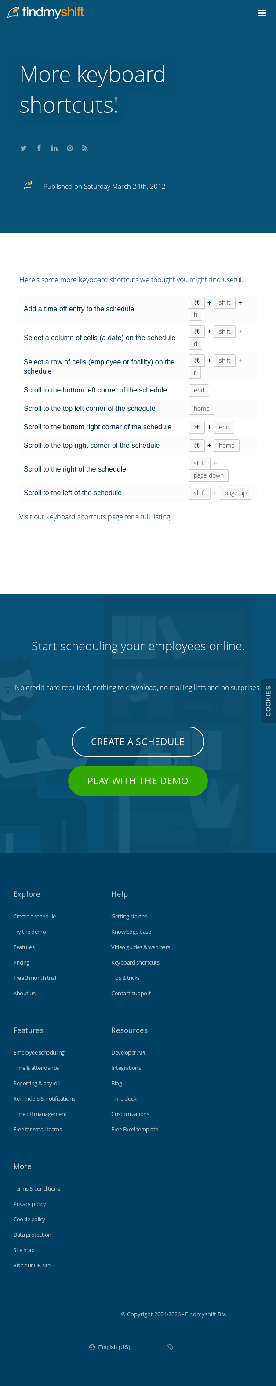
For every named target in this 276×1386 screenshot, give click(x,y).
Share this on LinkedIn (54, 147)
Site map (23, 1250)
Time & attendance (36, 1068)
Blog (116, 1083)
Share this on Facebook (39, 147)
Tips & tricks (125, 978)
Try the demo (29, 932)
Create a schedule (138, 741)
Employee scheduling (39, 1052)
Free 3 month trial (34, 978)
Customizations (130, 1114)
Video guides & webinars (140, 947)
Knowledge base (131, 932)
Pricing (21, 962)
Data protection (32, 1234)
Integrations (126, 1068)
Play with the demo (138, 780)
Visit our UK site (32, 1265)
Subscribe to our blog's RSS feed (85, 147)
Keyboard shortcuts (135, 962)
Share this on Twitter (23, 147)
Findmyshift (76, 1313)
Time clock (123, 1098)
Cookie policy (29, 1219)
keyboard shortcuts (76, 517)
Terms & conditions (36, 1188)
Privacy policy (29, 1204)
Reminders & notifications (44, 1098)
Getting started (129, 916)
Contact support (131, 993)
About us (24, 993)
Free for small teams (37, 1129)
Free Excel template (134, 1129)
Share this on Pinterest (69, 147)
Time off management (40, 1114)
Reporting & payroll (36, 1083)
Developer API (128, 1052)
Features (23, 947)
